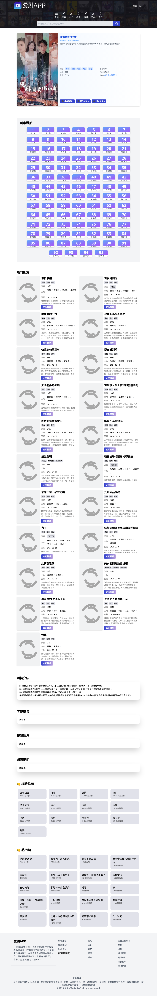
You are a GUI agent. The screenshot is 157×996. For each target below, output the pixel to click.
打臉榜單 (122, 961)
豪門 (52, 282)
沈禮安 (113, 361)
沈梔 (133, 291)
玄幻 (90, 944)
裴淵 (120, 610)
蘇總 (68, 540)
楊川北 (114, 465)
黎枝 (49, 290)
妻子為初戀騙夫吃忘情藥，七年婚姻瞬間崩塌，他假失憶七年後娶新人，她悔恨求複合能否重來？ (57, 585)
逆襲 (106, 425)
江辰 (127, 610)
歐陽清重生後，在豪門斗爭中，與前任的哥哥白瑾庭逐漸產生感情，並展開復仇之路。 (120, 407)
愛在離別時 (110, 349)
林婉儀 (129, 539)
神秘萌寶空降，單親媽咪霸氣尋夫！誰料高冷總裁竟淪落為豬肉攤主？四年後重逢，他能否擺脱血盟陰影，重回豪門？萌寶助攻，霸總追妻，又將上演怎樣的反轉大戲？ (120, 480)
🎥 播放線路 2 (83, 101)
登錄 (135, 5)
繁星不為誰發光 (113, 421)
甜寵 (90, 69)
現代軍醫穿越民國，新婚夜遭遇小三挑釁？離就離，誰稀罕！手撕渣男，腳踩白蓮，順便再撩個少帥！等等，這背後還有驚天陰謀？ (120, 551)
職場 (111, 425)
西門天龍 (69, 325)
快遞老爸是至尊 (50, 349)
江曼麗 (113, 610)
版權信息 (62, 949)
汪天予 (51, 536)
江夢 (133, 610)
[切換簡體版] (64, 953)
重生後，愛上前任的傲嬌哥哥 (121, 385)
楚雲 (112, 504)
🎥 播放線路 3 (99, 101)
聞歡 (49, 646)
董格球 (56, 432)
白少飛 (129, 397)
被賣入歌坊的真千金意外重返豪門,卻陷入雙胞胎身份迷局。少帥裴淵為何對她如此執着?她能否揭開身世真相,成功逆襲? (121, 621)
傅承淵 (113, 543)
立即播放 (47, 307)
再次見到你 (110, 278)
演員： (44, 286)
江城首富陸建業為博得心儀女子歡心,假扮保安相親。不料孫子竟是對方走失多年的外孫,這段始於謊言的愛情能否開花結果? (58, 409)
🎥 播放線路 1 (67, 101)
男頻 (120, 949)
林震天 (136, 469)
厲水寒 (109, 75)
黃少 (49, 544)
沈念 (57, 504)
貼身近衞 (116, 568)
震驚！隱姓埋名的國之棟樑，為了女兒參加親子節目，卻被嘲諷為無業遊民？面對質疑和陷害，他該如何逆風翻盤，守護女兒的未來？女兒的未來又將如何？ (57, 442)
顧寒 (112, 291)
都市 (115, 318)
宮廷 (52, 318)
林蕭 (120, 469)
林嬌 (62, 544)
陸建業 (50, 397)
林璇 (55, 544)
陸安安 (66, 397)
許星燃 (50, 504)
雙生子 (44, 461)
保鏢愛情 (123, 568)
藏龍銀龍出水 (49, 314)
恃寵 (44, 635)
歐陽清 (113, 397)
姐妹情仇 (59, 461)
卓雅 (105, 75)
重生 (115, 389)
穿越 (106, 496)
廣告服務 (62, 940)
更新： (44, 297)
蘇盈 (112, 432)
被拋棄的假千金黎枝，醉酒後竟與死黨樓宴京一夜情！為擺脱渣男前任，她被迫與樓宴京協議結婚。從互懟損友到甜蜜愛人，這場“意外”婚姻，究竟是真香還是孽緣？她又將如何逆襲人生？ (57, 302)
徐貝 (55, 610)
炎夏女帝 (59, 325)
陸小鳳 (50, 325)
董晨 (49, 432)
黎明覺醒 (51, 461)
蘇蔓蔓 (129, 361)
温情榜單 (122, 953)
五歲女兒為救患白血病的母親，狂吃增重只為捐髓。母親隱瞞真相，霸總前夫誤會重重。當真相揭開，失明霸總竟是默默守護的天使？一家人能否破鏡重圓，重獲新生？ (120, 336)
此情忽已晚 (47, 563)
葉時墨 (50, 575)
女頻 (120, 944)
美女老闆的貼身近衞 (116, 563)
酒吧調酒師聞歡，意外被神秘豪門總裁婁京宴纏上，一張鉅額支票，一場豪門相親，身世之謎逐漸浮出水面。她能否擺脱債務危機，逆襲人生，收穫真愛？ (57, 656)
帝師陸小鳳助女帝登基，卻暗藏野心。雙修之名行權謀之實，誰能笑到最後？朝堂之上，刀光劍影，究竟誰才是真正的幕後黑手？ (57, 336)
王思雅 (58, 361)
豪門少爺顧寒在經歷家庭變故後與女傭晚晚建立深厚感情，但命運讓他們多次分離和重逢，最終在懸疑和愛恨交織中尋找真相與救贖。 (120, 300)
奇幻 (52, 532)
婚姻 (84, 69)
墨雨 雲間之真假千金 (53, 599)
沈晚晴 (58, 397)
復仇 (78, 69)
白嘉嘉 (63, 610)
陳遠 (49, 540)
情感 (111, 318)
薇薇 (55, 540)
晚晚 (118, 291)
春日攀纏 (46, 278)
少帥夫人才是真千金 (116, 599)
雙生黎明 (46, 456)
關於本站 (62, 944)
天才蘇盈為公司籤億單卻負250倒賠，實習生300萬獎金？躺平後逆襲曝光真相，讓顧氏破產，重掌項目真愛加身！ (121, 442)
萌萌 (70, 432)
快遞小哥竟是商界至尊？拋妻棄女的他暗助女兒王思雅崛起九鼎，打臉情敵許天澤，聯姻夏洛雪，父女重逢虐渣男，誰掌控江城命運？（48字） (57, 371)
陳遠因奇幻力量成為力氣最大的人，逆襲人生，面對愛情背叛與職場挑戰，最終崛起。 (57, 551)
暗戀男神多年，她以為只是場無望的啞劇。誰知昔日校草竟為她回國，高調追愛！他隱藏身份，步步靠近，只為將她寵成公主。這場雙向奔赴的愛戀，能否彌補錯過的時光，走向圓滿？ (57, 514)
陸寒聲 (126, 291)
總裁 (67, 69)
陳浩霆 (121, 539)
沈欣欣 (127, 469)
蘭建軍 (50, 361)
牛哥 (62, 540)
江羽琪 (64, 504)
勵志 (52, 425)
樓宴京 (56, 290)
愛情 (73, 69)
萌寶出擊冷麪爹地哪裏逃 (118, 456)
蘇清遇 (58, 575)
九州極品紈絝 (112, 492)
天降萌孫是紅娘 (50, 385)
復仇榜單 (122, 965)
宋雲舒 (113, 539)
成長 (48, 425)
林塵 (113, 287)
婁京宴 (56, 646)
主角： (44, 292)
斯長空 (114, 75)
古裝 (48, 318)
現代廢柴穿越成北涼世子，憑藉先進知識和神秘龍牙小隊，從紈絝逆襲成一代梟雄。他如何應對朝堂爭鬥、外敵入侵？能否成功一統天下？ (120, 514)
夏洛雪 (66, 361)
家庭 (106, 318)
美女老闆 (108, 568)
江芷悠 (73, 290)
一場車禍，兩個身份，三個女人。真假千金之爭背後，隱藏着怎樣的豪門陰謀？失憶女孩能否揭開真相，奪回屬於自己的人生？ (57, 621)
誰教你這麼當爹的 (51, 421)
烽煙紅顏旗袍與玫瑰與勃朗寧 (121, 528)
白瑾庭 (121, 397)
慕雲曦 (121, 361)
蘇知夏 (113, 325)
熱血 (90, 957)
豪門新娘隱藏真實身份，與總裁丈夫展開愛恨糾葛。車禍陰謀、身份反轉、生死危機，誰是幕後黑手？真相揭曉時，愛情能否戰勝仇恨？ (120, 371)
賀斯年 (121, 325)
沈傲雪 (113, 469)
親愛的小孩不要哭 (114, 314)
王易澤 (119, 432)
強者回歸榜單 (124, 940)
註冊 (141, 5)
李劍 (64, 432)
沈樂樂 (50, 400)
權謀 (43, 318)
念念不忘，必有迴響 (53, 492)
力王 (44, 528)
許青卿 (127, 432)
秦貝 (49, 610)
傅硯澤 (64, 290)
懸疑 (115, 282)
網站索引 (122, 957)
